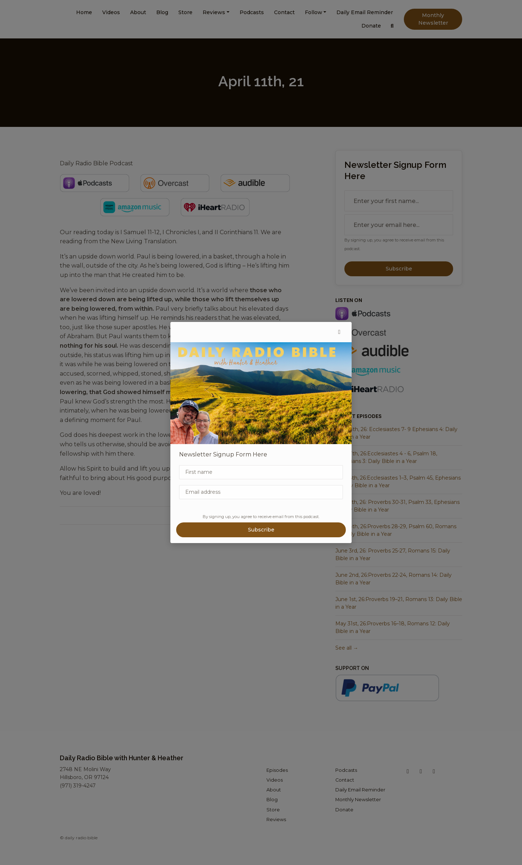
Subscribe (261, 529)
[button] (339, 332)
